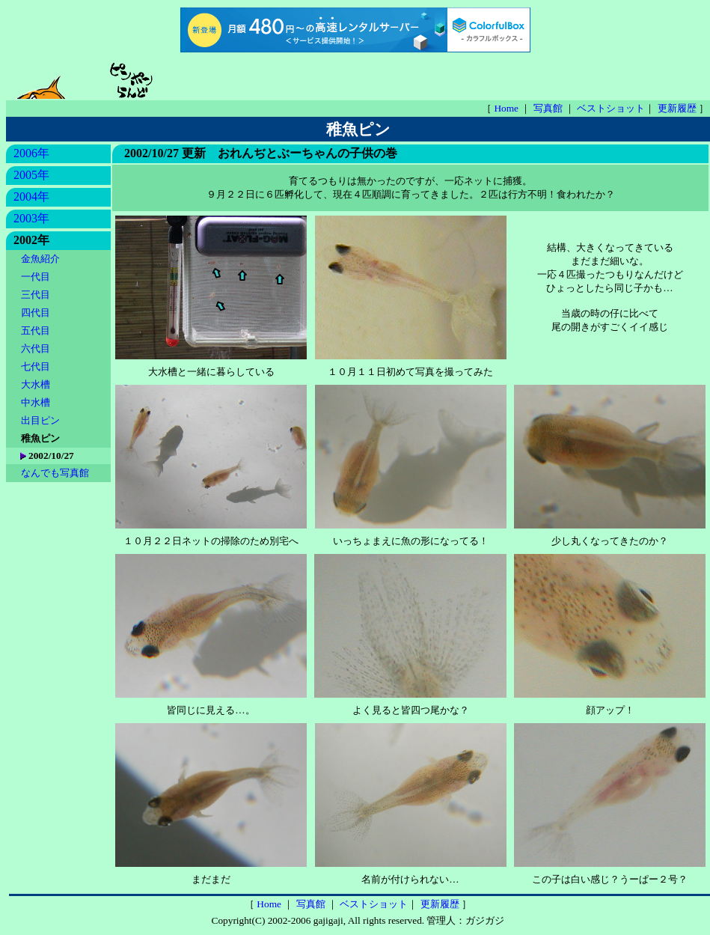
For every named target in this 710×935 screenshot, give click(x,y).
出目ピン (41, 420)
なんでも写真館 (55, 472)
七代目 (36, 366)
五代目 (36, 330)
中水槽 (36, 402)
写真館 (549, 108)
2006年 (31, 153)
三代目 (36, 294)
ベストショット (611, 108)
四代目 (36, 312)
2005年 (31, 174)
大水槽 (36, 384)
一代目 (36, 276)
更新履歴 (678, 108)
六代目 (36, 348)
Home (507, 108)
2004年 (31, 196)
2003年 (31, 218)
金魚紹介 (41, 258)
